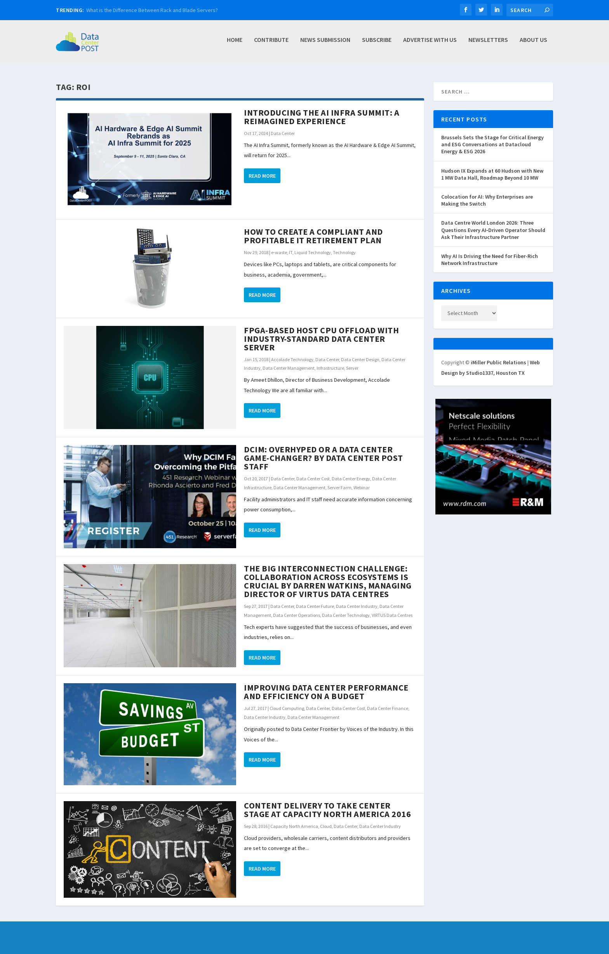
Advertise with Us (430, 43)
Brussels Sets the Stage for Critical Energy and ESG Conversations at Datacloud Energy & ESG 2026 (492, 144)
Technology (344, 252)
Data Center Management (289, 368)
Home (234, 43)
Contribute (271, 43)
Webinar (361, 487)
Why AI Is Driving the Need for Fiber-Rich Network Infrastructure (489, 260)
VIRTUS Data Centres (392, 615)
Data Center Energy (351, 478)
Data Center (283, 133)
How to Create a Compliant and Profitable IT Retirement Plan (313, 236)
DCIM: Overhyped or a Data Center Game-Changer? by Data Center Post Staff (323, 458)
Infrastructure (330, 368)
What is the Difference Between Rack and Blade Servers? (152, 10)
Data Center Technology (346, 615)
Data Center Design (360, 359)
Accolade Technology (292, 359)
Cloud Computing (287, 708)
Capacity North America (294, 826)
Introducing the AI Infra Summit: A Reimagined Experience (321, 116)
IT (290, 252)
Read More (262, 175)
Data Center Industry (357, 606)
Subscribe (377, 43)
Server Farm (339, 487)
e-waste (279, 252)
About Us (533, 43)
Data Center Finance (387, 708)
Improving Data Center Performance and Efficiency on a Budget (326, 691)
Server (352, 368)
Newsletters (488, 43)
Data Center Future (315, 606)
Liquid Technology (312, 252)
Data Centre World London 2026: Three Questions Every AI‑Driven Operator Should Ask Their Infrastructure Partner (493, 229)
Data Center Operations (296, 615)
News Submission (325, 43)
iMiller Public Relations (498, 362)
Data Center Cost (313, 478)
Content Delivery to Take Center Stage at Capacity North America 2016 (327, 809)
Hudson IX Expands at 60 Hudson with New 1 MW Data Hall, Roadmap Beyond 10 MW (492, 174)
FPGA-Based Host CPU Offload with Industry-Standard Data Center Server (321, 339)
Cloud (326, 826)
